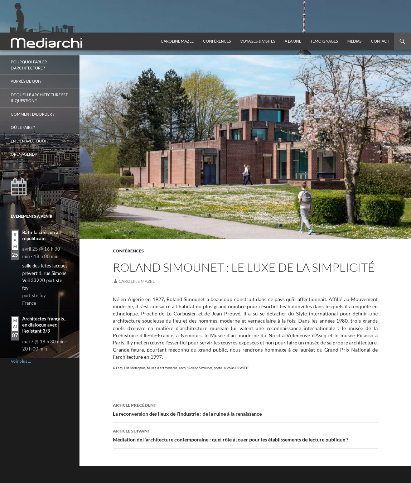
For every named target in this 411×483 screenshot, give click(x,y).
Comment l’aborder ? (32, 114)
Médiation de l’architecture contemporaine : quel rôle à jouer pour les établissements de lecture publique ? (245, 435)
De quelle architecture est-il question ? (40, 97)
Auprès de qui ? (26, 81)
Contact (380, 41)
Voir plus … (21, 361)
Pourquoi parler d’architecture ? (29, 64)
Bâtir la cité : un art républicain (42, 235)
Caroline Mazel (177, 41)
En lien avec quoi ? (29, 141)
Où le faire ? (23, 127)
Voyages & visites (257, 41)
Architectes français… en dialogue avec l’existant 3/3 (45, 325)
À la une (293, 41)
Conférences (217, 41)
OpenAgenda (24, 154)
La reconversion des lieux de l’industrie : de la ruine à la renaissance (245, 409)
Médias (354, 41)
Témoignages (324, 41)
